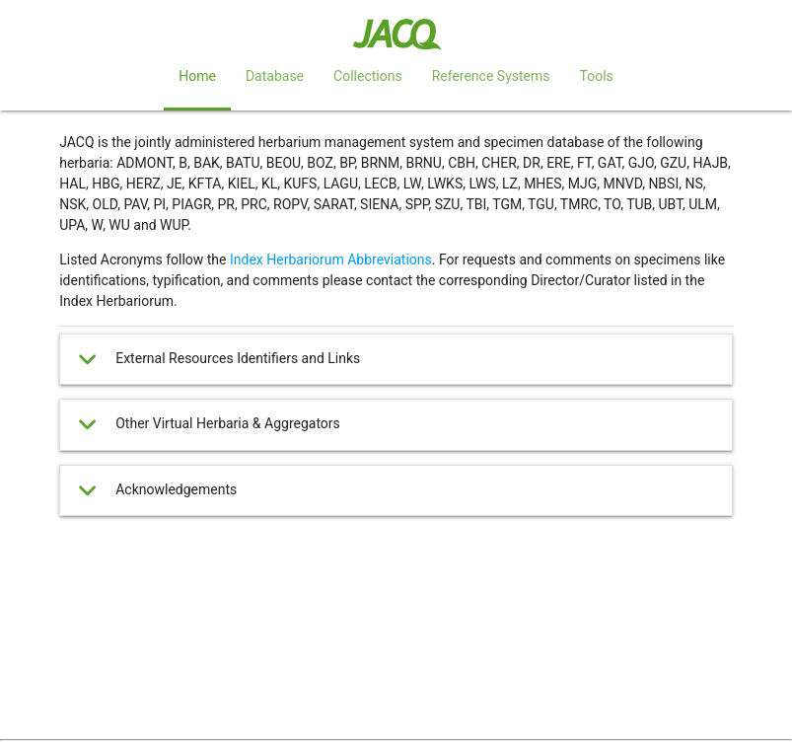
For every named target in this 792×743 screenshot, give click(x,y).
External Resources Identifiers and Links (217, 359)
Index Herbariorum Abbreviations (331, 259)
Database (275, 76)
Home (197, 76)
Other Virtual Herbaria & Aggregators (207, 424)
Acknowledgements (155, 490)
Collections (367, 76)
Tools (595, 76)
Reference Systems (491, 76)
